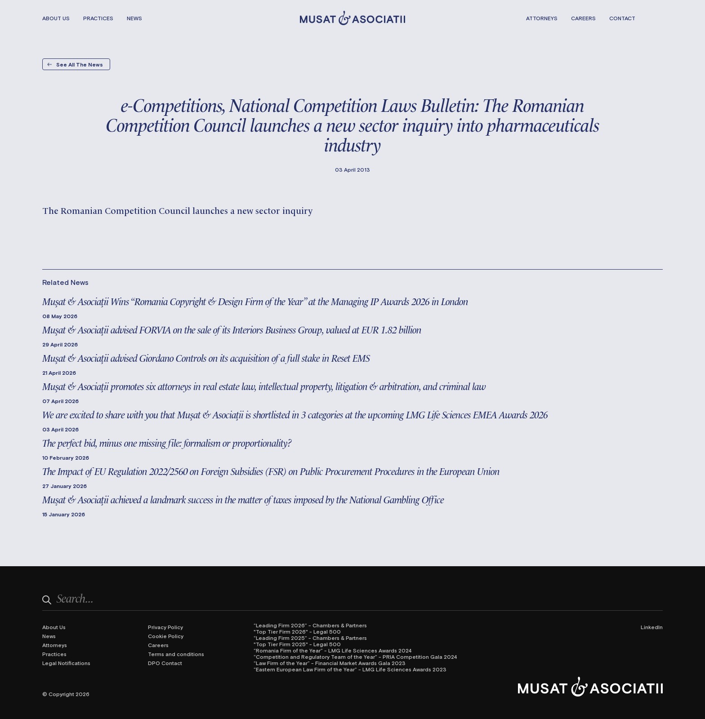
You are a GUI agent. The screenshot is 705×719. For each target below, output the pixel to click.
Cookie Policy (165, 636)
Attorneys (542, 18)
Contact (622, 18)
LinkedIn (652, 627)
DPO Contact (165, 663)
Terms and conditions (176, 654)
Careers (583, 18)
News (134, 18)
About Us (56, 18)
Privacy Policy (165, 627)
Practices (98, 18)
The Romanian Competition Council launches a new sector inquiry (177, 210)
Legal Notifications (66, 663)
